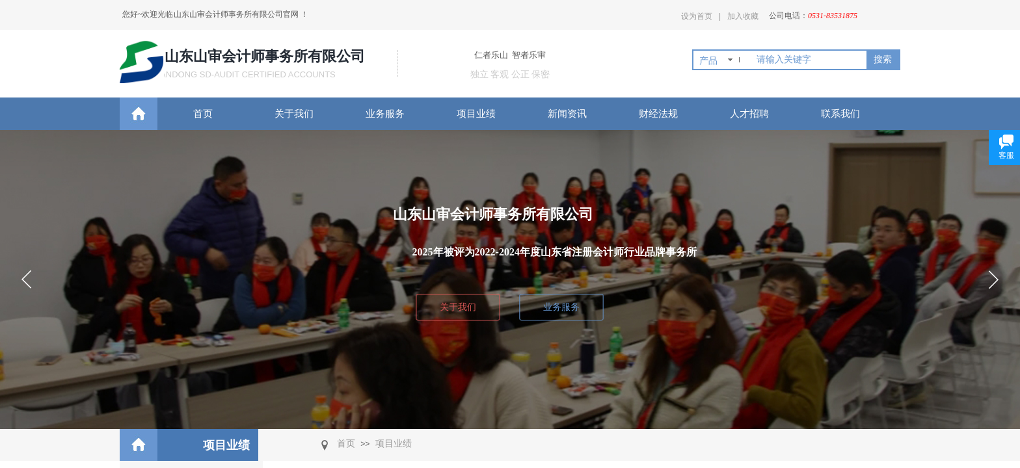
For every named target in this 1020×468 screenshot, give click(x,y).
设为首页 (696, 16)
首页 (203, 114)
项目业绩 (476, 114)
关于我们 (294, 114)
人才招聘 (749, 114)
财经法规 (658, 114)
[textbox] (808, 59)
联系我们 (840, 114)
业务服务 (385, 114)
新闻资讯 (567, 114)
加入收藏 (742, 16)
